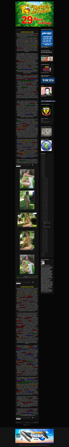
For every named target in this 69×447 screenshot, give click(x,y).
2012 (43, 173)
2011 (43, 174)
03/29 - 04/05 (45, 236)
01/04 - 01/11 (45, 251)
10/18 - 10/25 (45, 191)
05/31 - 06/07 (45, 217)
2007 (43, 254)
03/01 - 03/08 (45, 241)
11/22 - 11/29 (45, 184)
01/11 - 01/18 (45, 250)
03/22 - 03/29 (45, 237)
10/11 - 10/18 (45, 192)
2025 (43, 156)
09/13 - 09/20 (45, 197)
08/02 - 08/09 (45, 205)
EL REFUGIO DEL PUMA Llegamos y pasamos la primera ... (47, 223)
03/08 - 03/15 (45, 240)
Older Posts (36, 422)
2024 (43, 157)
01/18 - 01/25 (45, 249)
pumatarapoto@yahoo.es (45, 122)
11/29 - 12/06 (45, 183)
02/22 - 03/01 (45, 242)
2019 (43, 164)
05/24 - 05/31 (45, 218)
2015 (43, 169)
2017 (43, 166)
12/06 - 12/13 (45, 182)
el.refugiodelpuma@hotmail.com (46, 121)
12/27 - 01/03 (45, 178)
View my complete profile (44, 292)
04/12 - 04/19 (45, 233)
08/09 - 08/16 (45, 204)
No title (44, 225)
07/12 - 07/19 (45, 209)
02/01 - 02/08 (45, 246)
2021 (43, 161)
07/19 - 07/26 (45, 208)
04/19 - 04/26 (45, 232)
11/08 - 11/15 (45, 187)
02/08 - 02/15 (45, 245)
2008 (43, 253)
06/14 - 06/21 (45, 214)
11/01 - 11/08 (45, 188)
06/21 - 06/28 (45, 213)
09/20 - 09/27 (45, 196)
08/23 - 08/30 (45, 201)
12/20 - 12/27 (45, 179)
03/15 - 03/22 (45, 238)
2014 (43, 170)
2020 (43, 162)
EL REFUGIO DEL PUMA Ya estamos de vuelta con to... (46, 227)
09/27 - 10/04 (45, 195)
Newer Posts (18, 422)
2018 (43, 165)
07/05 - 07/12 (45, 210)
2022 (43, 160)
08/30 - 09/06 (45, 200)
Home (27, 422)
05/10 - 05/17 (45, 221)
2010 (43, 175)
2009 (43, 177)
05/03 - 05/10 (45, 229)
